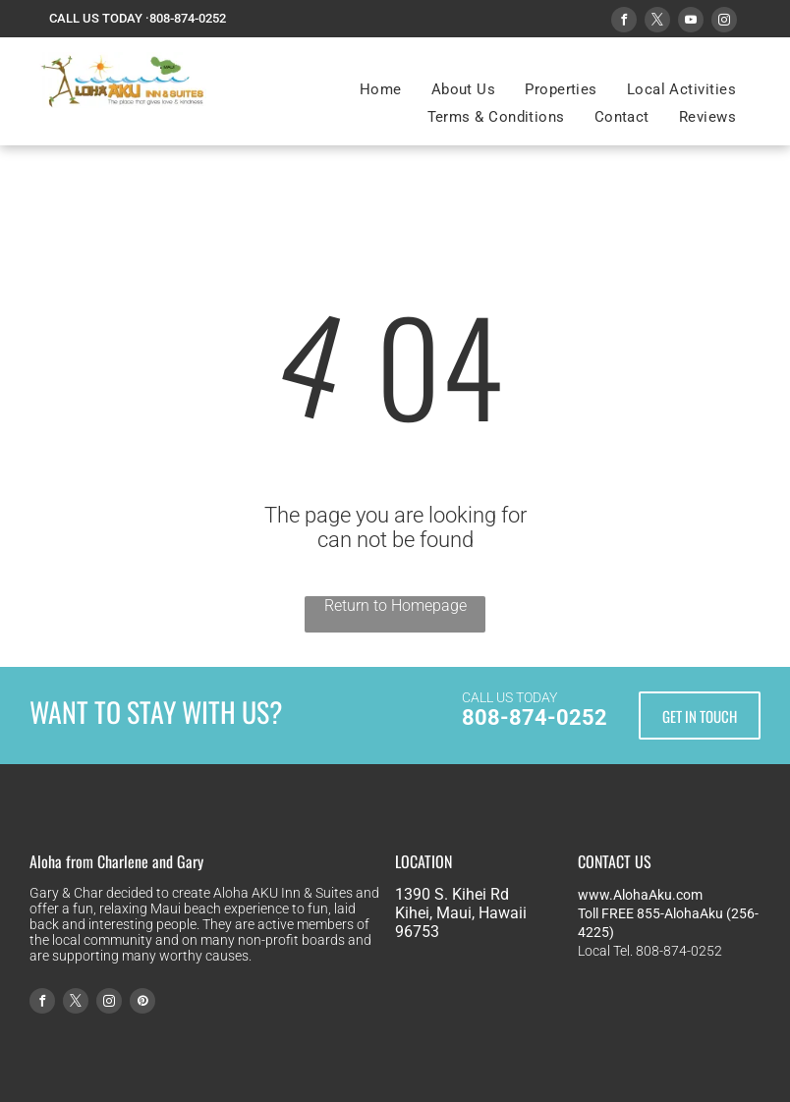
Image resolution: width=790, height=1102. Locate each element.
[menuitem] (381, 89)
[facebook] (624, 22)
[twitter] (657, 22)
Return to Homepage (395, 605)
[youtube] (691, 22)
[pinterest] (142, 1003)
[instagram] (724, 22)
